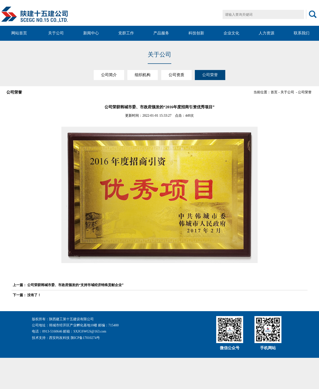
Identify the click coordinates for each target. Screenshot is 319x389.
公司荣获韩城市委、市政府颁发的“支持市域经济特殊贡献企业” (75, 285)
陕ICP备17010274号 (85, 338)
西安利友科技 (59, 338)
